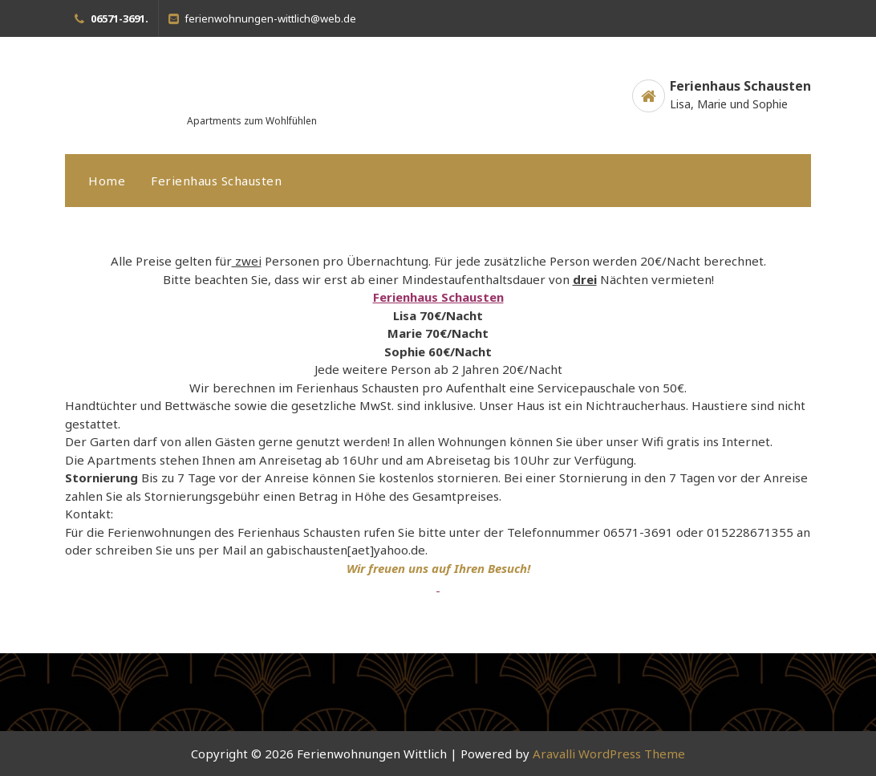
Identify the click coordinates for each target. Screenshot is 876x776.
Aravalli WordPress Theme (609, 754)
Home (106, 181)
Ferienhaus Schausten (216, 181)
